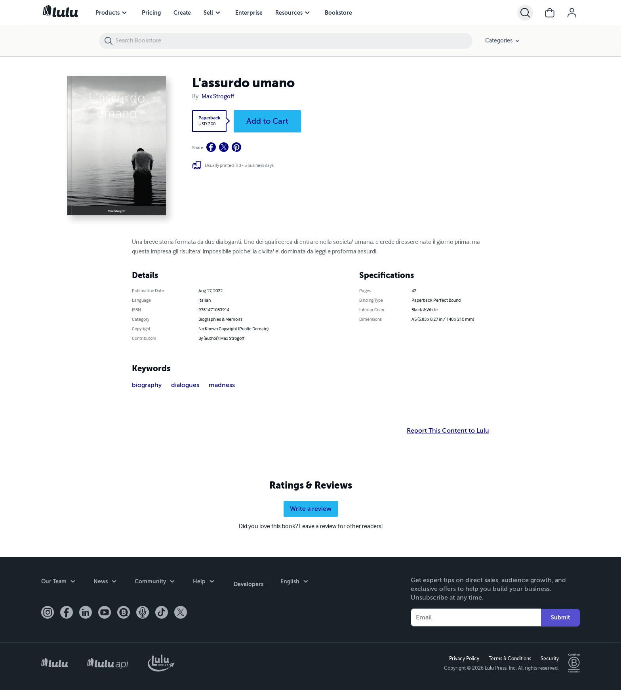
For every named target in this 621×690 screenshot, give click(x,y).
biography (147, 385)
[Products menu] (124, 12)
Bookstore (338, 13)
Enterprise (249, 13)
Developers (247, 581)
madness (222, 385)
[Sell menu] (218, 12)
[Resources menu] (307, 12)
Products (107, 13)
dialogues (185, 385)
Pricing (151, 13)
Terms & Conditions (509, 658)
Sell (208, 13)
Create (182, 13)
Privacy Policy (463, 658)
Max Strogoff (218, 96)
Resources (289, 13)
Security (548, 658)
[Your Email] (476, 616)
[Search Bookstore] (293, 41)
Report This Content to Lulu (448, 430)
